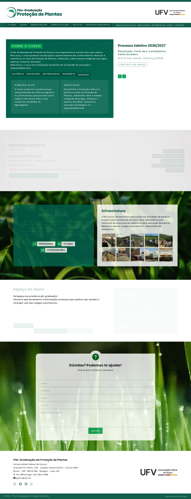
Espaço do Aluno (60, 25)
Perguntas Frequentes (98, 25)
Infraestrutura (39, 25)
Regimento (69, 74)
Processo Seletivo (126, 25)
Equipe (23, 25)
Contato (180, 25)
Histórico (18, 74)
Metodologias (51, 74)
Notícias (77, 25)
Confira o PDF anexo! (133, 64)
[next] (124, 76)
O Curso (12, 25)
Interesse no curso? (163, 25)
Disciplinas (33, 74)
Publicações (144, 25)
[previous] (120, 76)
